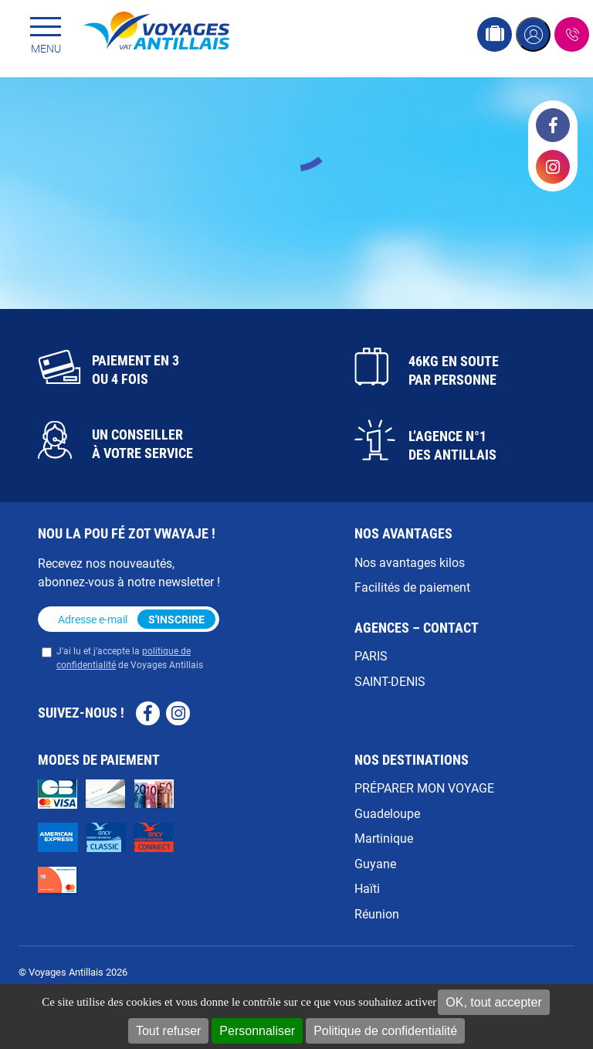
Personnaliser (257, 1030)
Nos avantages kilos (409, 562)
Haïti (367, 888)
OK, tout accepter (494, 1002)
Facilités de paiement (412, 587)
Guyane (375, 863)
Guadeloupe (387, 813)
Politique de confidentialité (385, 1030)
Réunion (376, 913)
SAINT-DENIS (389, 681)
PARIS (371, 655)
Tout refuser (168, 1030)
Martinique (383, 838)
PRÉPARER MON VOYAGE (424, 787)
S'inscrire (176, 619)
